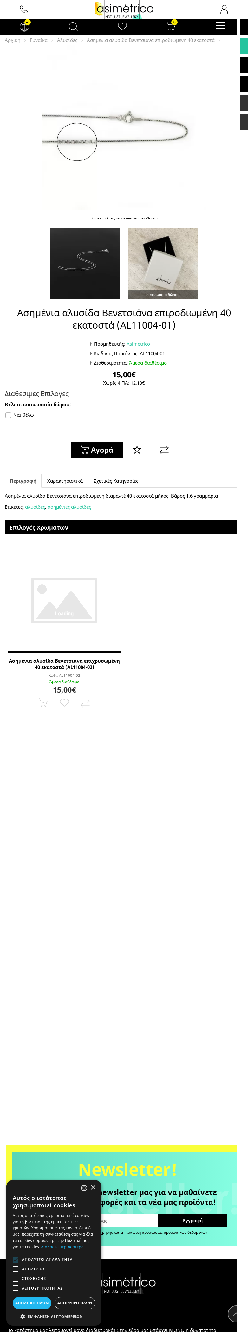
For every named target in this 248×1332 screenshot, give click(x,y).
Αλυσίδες (67, 40)
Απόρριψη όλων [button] (74, 1303)
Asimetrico (138, 344)
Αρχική (12, 40)
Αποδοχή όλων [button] (32, 1303)
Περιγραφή (23, 481)
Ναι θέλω (19, 415)
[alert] (53, 1253)
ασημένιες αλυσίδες (69, 507)
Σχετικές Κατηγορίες (116, 481)
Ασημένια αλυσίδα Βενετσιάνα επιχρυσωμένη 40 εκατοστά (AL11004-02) (64, 663)
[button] (54, 1316)
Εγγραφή (193, 1221)
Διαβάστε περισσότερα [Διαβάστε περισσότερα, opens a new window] (62, 1247)
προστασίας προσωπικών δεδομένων (174, 1232)
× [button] (92, 1187)
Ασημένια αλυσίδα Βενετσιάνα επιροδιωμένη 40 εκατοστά (151, 40)
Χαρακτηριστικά (65, 481)
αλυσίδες (35, 507)
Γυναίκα (39, 40)
